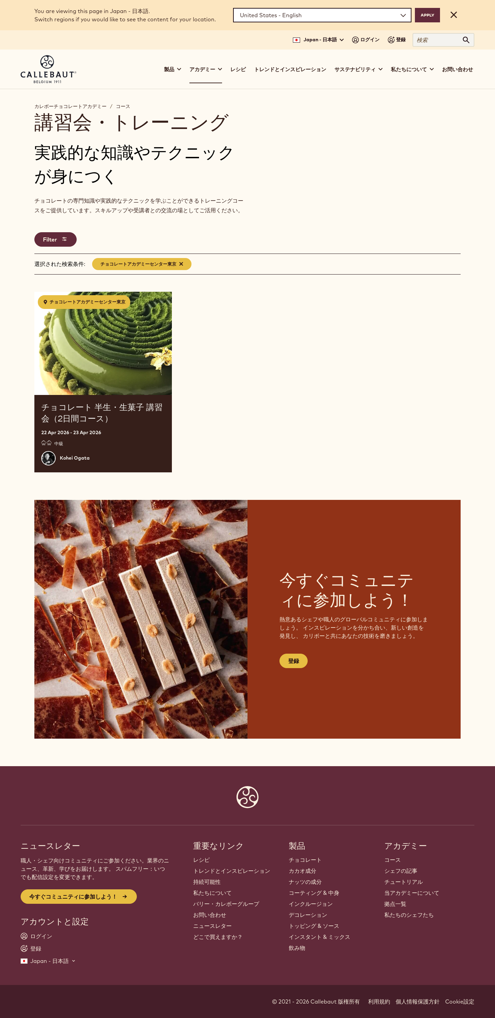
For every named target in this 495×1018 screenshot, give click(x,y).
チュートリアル (403, 881)
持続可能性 (207, 881)
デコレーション (308, 914)
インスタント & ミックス (319, 936)
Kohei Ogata (75, 458)
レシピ (238, 69)
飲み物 (297, 947)
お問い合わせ (457, 69)
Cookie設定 (459, 1001)
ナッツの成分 (305, 881)
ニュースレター (212, 925)
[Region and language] (322, 15)
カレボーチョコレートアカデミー (70, 106)
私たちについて (212, 892)
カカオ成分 (302, 870)
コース (123, 106)
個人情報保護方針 (418, 1001)
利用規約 (379, 1001)
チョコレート (305, 859)
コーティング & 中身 (314, 892)
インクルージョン (311, 903)
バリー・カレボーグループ (226, 903)
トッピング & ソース (314, 925)
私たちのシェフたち (409, 914)
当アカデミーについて (411, 892)
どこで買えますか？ (218, 936)
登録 (293, 660)
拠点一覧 (395, 903)
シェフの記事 (400, 870)
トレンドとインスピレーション (290, 69)
